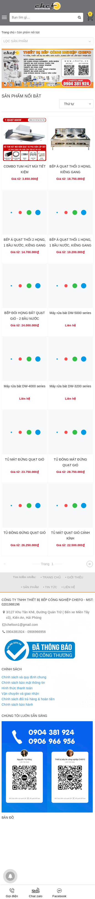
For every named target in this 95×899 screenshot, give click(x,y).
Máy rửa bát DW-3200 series (70, 386)
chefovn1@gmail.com (22, 624)
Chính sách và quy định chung (24, 677)
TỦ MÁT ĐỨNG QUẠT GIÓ (24, 459)
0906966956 (37, 632)
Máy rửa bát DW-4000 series (25, 386)
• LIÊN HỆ (68, 587)
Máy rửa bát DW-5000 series (70, 313)
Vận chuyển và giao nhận (20, 693)
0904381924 (15, 632)
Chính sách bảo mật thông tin (23, 682)
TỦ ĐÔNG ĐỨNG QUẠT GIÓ (24, 533)
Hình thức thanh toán (17, 688)
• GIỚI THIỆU (74, 577)
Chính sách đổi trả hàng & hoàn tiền (28, 699)
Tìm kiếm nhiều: (24, 577)
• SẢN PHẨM (30, 587)
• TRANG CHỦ (51, 577)
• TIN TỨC (50, 587)
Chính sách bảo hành (17, 704)
